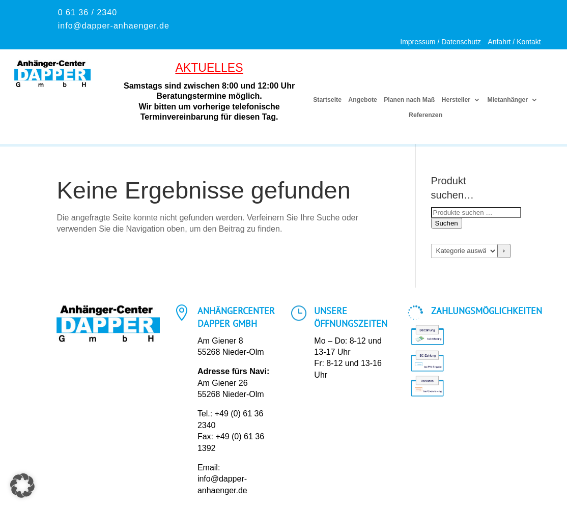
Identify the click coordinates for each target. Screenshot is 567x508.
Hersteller (455, 99)
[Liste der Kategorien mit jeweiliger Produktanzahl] (464, 251)
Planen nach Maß (409, 99)
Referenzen (425, 115)
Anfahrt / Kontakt (514, 42)
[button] (22, 485)
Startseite (328, 99)
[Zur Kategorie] (503, 251)
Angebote (363, 99)
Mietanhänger (507, 99)
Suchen (446, 223)
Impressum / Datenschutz (440, 42)
